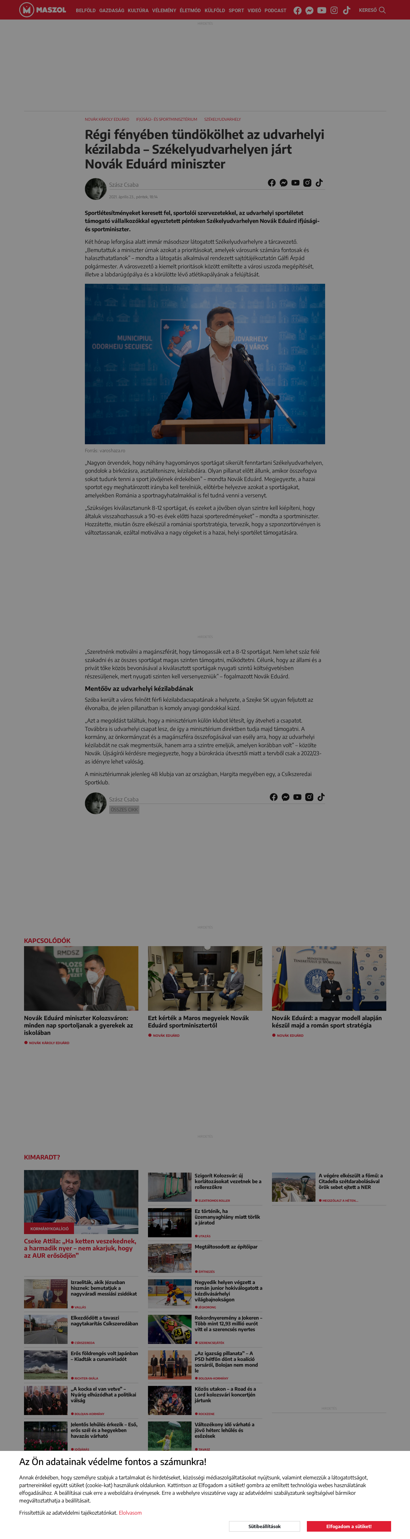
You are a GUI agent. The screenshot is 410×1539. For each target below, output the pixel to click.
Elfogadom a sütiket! (349, 1526)
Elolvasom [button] (130, 1513)
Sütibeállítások (265, 1526)
